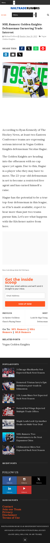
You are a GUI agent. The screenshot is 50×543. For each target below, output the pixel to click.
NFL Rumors (19, 329)
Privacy (7, 512)
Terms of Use (11, 517)
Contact (7, 506)
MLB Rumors (23, 332)
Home (4, 15)
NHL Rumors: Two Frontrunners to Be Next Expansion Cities (29, 437)
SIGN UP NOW (25, 304)
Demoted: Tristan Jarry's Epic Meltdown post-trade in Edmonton (31, 385)
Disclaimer (9, 515)
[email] (25, 296)
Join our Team (11, 509)
